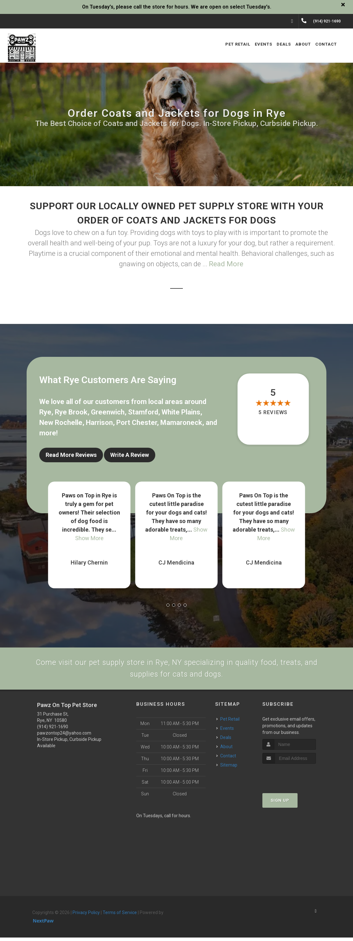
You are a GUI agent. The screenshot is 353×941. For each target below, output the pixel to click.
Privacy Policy (86, 916)
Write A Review (129, 455)
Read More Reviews (71, 455)
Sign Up (280, 803)
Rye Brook (71, 412)
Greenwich (108, 412)
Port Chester (136, 422)
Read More (226, 264)
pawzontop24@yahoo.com (64, 736)
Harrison (99, 422)
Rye (45, 412)
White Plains (181, 412)
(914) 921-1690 (52, 730)
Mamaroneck (181, 422)
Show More (89, 534)
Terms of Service (120, 916)
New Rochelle (60, 422)
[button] (168, 601)
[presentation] (296, 779)
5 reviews (273, 412)
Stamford (143, 412)
